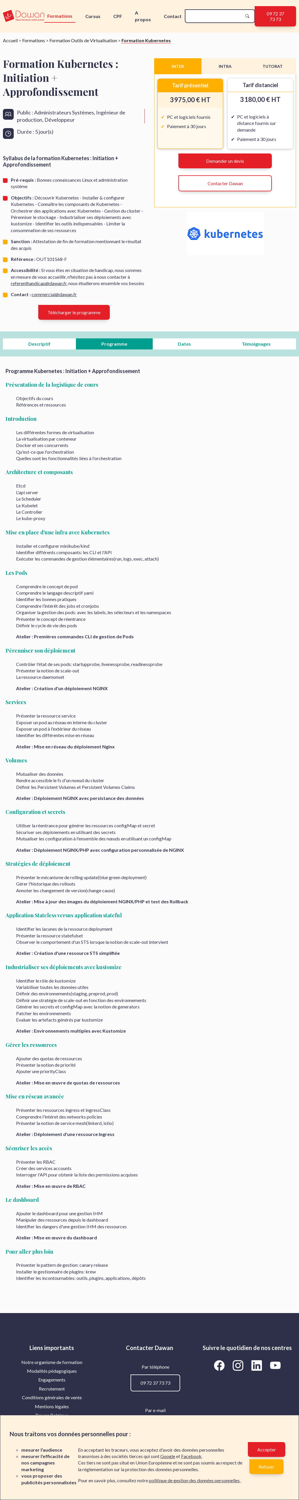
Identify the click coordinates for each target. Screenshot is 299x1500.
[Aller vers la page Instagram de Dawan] (239, 1365)
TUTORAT (273, 66)
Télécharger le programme (74, 312)
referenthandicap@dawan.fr (39, 283)
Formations (59, 16)
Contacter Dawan (225, 183)
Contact (173, 16)
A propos (143, 16)
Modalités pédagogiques (52, 1371)
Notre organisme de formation (51, 1362)
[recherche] (215, 16)
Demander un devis (225, 161)
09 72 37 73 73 (275, 16)
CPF (117, 16)
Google (167, 1456)
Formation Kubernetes (146, 40)
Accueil (10, 40)
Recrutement (52, 1388)
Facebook (191, 1456)
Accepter (266, 1449)
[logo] (23, 16)
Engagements (51, 1379)
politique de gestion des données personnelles (195, 1480)
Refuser (266, 1466)
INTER (178, 66)
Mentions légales (52, 1406)
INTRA (225, 66)
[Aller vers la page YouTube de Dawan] (275, 1365)
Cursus (92, 16)
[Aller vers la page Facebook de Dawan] (220, 1365)
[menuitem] (52, 1362)
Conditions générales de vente (52, 1397)
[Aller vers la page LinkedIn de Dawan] (257, 1365)
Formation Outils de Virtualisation (83, 40)
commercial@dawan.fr (54, 294)
